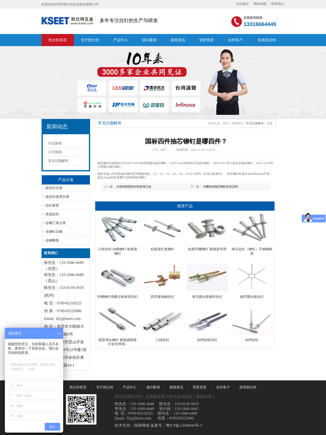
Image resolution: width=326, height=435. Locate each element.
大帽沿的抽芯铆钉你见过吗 (220, 186)
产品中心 (120, 40)
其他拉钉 (52, 214)
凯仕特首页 (58, 40)
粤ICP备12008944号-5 (184, 425)
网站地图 (260, 4)
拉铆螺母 (52, 240)
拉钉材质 (52, 205)
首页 (226, 123)
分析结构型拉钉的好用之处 (133, 186)
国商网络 (142, 425)
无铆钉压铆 (53, 232)
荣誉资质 (206, 40)
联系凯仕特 (267, 40)
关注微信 (242, 4)
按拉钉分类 (53, 188)
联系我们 (277, 4)
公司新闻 (55, 152)
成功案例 (149, 40)
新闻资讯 (178, 40)
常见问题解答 (58, 161)
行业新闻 (55, 143)
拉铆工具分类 (55, 223)
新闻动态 (57, 127)
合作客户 (235, 40)
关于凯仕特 (90, 40)
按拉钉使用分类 (57, 197)
